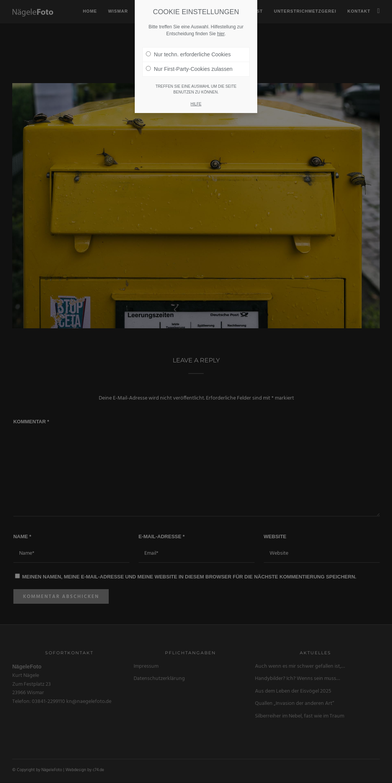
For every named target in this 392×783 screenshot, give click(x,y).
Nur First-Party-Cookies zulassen (189, 51)
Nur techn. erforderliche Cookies (188, 37)
